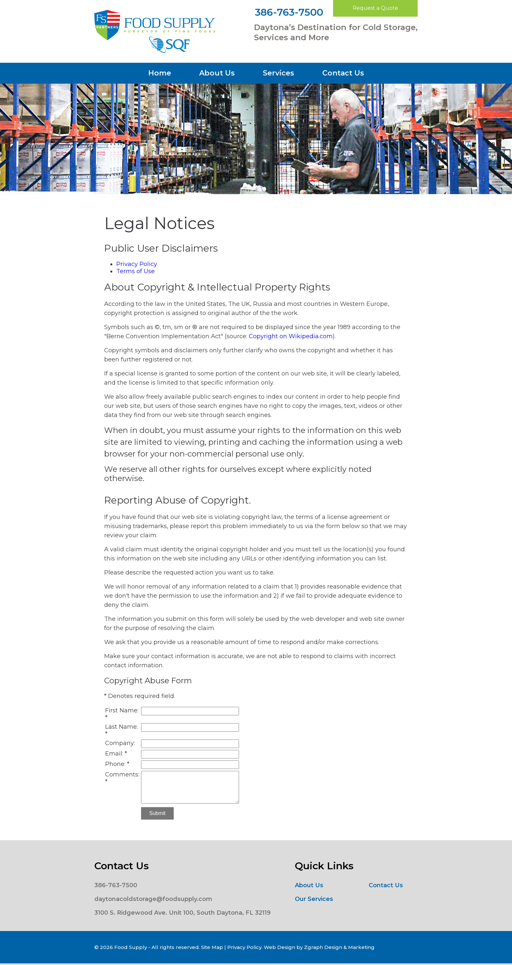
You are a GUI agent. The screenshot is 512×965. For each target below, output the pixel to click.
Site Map (212, 947)
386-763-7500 (289, 12)
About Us (217, 73)
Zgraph (313, 947)
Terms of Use (135, 271)
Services (278, 73)
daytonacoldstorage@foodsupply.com (153, 899)
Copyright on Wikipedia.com (291, 336)
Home (159, 73)
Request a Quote (375, 8)
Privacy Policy (136, 264)
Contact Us (343, 73)
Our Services (314, 899)
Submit (157, 813)
